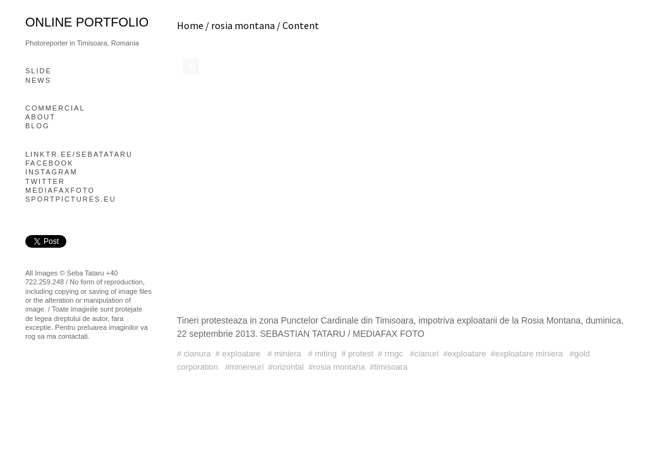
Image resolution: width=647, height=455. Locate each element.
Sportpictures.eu (70, 199)
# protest (357, 353)
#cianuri (424, 353)
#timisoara (389, 367)
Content (300, 25)
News (38, 80)
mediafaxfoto (60, 190)
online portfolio (86, 22)
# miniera (285, 353)
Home (190, 25)
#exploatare (464, 353)
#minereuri (244, 367)
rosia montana (243, 25)
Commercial (55, 108)
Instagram (51, 172)
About (40, 117)
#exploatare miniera (528, 353)
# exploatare (239, 353)
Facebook (49, 163)
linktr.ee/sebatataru (79, 154)
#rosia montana (336, 367)
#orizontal (286, 367)
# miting (322, 353)
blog (37, 126)
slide (38, 71)
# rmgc (391, 353)
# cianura (193, 353)
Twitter (45, 181)
